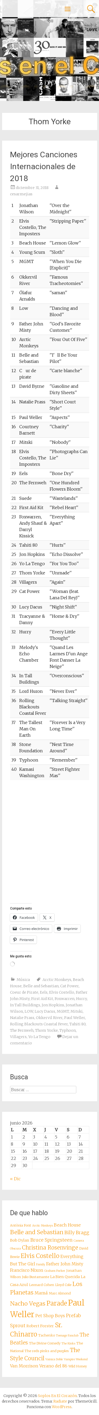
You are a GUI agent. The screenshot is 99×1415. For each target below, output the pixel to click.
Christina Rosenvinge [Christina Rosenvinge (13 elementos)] (50, 1247)
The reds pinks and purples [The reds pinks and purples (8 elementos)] (47, 1351)
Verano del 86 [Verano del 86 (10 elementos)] (53, 1365)
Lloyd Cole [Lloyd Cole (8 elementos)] (63, 1285)
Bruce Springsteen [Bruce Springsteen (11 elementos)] (51, 1240)
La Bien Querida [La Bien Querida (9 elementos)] (65, 1276)
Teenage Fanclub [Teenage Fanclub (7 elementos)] (67, 1335)
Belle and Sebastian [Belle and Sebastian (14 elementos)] (36, 1232)
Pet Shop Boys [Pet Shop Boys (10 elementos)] (50, 1315)
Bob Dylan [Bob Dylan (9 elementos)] (19, 1240)
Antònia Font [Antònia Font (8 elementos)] (20, 1225)
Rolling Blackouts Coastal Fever (39, 1024)
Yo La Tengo (39, 1036)
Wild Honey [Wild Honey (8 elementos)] (77, 1366)
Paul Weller (74, 1017)
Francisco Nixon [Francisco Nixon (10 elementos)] (26, 1270)
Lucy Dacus (45, 1011)
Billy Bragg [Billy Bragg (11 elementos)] (76, 1233)
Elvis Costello (61, 992)
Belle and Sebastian (41, 986)
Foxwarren (64, 998)
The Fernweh (22, 1030)
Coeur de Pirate (24, 992)
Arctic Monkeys (57, 979)
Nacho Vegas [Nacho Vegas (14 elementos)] (27, 1303)
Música (23, 979)
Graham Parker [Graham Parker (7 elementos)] (54, 1271)
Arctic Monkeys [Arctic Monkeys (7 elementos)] (42, 1225)
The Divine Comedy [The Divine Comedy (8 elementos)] (44, 1343)
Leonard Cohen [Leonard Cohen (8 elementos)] (41, 1285)
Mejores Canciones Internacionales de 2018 (43, 166)
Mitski (76, 1011)
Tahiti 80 (77, 1024)
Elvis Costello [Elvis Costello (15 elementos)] (40, 1256)
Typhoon (67, 1030)
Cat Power (69, 986)
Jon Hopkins (53, 1005)
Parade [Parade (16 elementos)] (56, 1303)
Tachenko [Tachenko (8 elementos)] (46, 1335)
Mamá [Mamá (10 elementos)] (41, 1293)
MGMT (63, 1011)
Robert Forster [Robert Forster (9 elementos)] (40, 1326)
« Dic (15, 1178)
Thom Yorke (46, 1030)
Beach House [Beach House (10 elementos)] (67, 1225)
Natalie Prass (22, 1017)
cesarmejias (21, 194)
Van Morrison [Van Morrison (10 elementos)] (24, 1365)
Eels (44, 992)
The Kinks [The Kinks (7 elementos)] (68, 1343)
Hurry (81, 998)
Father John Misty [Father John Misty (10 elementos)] (64, 1263)
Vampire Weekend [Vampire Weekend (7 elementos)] (76, 1359)
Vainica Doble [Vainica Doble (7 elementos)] (54, 1359)
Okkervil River (49, 1017)
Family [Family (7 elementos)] (40, 1264)
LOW (29, 1011)
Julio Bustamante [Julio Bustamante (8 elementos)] (35, 1277)
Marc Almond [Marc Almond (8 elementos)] (60, 1293)
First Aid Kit (42, 998)
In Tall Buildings (25, 1005)
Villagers (18, 1036)
